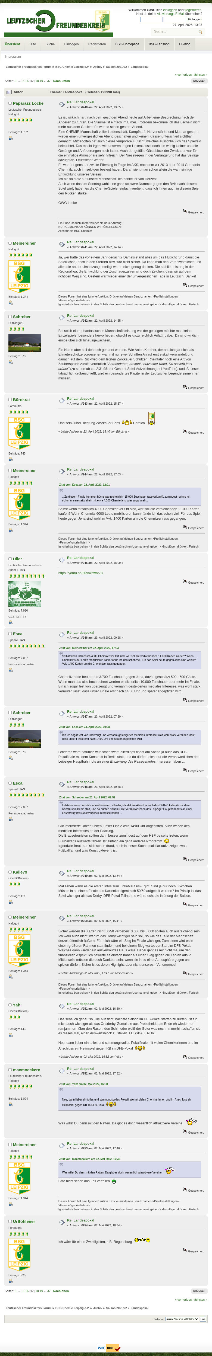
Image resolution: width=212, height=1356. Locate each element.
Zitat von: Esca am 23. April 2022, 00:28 (84, 726)
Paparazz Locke (28, 103)
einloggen (170, 10)
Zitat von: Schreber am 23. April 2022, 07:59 (87, 797)
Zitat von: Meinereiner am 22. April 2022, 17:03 (89, 648)
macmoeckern (26, 1069)
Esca (18, 633)
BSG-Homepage (127, 44)
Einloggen (71, 44)
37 (49, 80)
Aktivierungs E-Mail (170, 14)
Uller (17, 559)
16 (27, 80)
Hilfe (32, 44)
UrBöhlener (24, 1221)
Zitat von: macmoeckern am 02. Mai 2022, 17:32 (89, 1158)
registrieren (193, 10)
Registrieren (97, 44)
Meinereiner (24, 243)
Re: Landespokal (80, 102)
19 (41, 80)
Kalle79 (20, 872)
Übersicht (12, 44)
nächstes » (200, 74)
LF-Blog (185, 44)
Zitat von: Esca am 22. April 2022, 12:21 (84, 484)
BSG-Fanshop (159, 44)
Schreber (22, 316)
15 (22, 80)
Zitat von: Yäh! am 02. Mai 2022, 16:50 (83, 1084)
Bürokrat (21, 399)
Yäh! (17, 1005)
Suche (50, 44)
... (19, 80)
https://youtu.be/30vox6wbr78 (80, 573)
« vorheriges (183, 74)
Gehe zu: (159, 1319)
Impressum (13, 57)
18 (37, 80)
